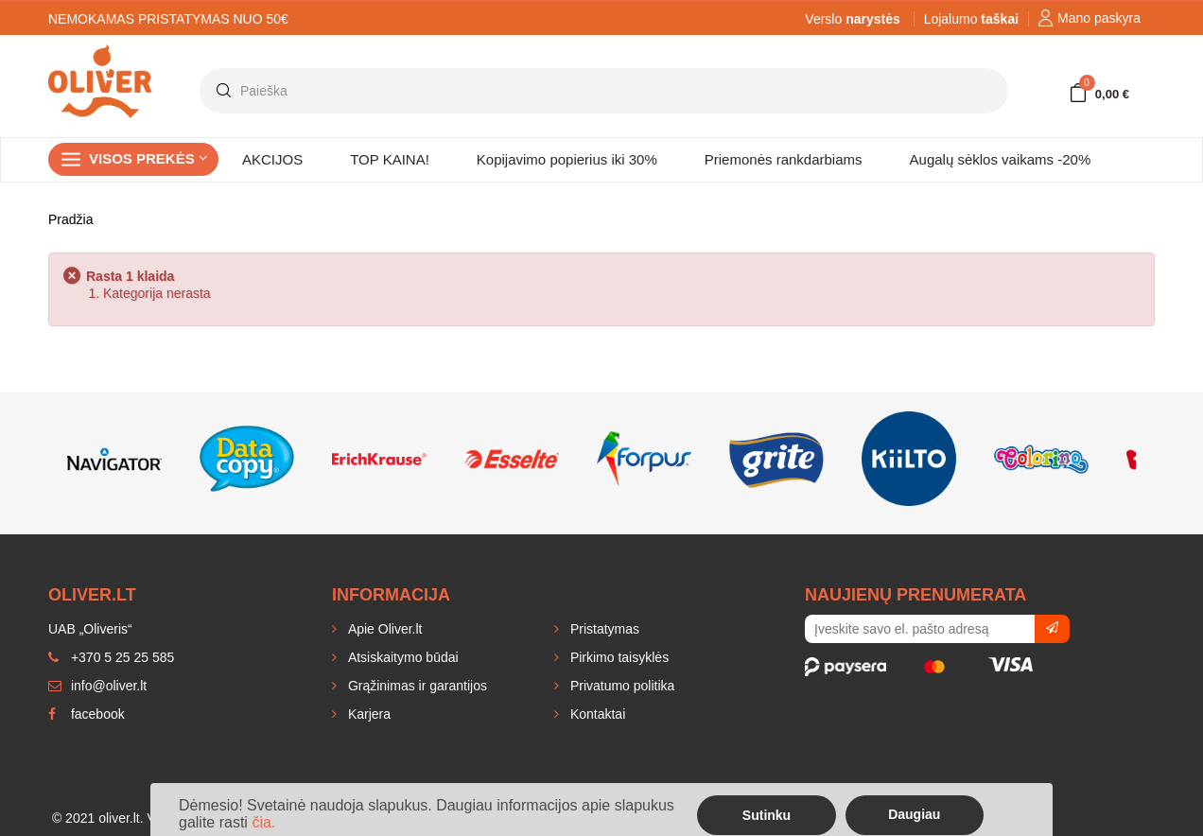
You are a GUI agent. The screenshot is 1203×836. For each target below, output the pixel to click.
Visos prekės (148, 158)
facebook (86, 714)
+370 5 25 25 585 (111, 657)
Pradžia (70, 219)
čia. (263, 822)
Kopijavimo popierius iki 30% (567, 159)
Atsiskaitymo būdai (401, 657)
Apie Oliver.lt (383, 628)
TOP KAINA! (389, 159)
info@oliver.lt (97, 685)
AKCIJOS (272, 159)
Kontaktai (596, 714)
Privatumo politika (620, 685)
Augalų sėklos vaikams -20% (1000, 159)
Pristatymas (603, 628)
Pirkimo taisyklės (618, 657)
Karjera (367, 714)
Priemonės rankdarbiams (784, 159)
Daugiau (914, 814)
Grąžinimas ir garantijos (415, 685)
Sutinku (766, 815)
